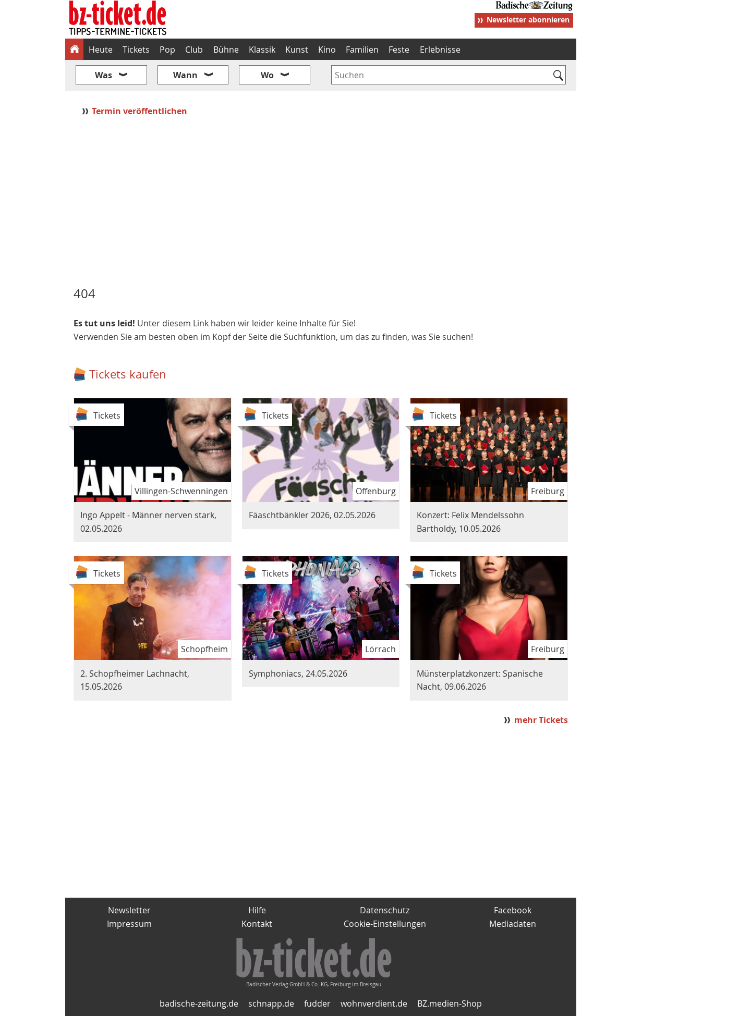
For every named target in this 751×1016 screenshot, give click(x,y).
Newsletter (129, 910)
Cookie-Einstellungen (385, 923)
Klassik (262, 49)
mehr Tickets (541, 720)
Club (194, 49)
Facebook (512, 910)
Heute (101, 49)
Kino (327, 49)
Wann (185, 75)
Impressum (129, 923)
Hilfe (257, 910)
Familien (362, 49)
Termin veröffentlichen (140, 111)
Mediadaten (512, 923)
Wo (267, 75)
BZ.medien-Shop (449, 1003)
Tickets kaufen (127, 374)
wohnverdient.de (374, 1003)
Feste (399, 49)
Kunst (296, 49)
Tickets (136, 49)
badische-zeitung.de (199, 1003)
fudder (317, 1003)
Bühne (226, 49)
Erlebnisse (440, 49)
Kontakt (256, 923)
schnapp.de (271, 1003)
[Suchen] (558, 76)
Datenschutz (384, 910)
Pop (167, 49)
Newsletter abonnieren (528, 20)
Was (103, 75)
